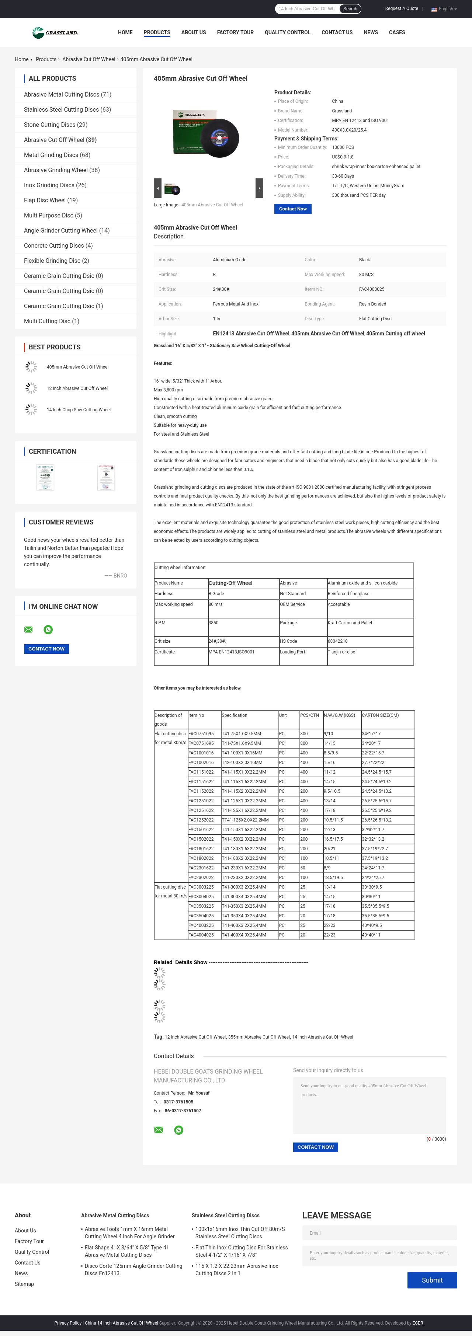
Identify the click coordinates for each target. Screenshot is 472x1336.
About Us (193, 32)
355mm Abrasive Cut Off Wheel (259, 1037)
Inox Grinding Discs (49, 185)
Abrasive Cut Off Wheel (88, 59)
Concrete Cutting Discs (54, 245)
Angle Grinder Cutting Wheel (61, 230)
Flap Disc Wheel (45, 200)
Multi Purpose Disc (48, 215)
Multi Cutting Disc (47, 321)
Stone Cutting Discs (50, 124)
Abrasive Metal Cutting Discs (61, 94)
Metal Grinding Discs (51, 154)
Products (157, 32)
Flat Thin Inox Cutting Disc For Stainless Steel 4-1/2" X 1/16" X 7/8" (241, 1251)
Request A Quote (401, 8)
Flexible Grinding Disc (52, 260)
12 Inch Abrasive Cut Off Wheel (77, 388)
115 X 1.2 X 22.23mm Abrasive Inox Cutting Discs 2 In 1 (236, 1269)
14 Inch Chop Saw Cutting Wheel (79, 409)
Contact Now (293, 209)
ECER (418, 1323)
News (371, 32)
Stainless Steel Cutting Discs (61, 109)
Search (350, 8)
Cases (397, 32)
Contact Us (337, 32)
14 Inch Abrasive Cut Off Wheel (322, 1037)
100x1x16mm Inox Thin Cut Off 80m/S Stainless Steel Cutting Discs (240, 1232)
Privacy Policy (67, 1323)
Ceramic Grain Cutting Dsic (59, 275)
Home (125, 32)
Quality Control (287, 32)
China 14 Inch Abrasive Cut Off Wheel (121, 1323)
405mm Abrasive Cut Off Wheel (77, 367)
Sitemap (24, 1284)
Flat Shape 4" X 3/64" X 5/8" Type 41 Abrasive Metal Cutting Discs (127, 1251)
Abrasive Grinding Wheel (56, 170)
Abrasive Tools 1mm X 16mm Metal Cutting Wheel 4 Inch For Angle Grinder (130, 1232)
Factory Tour (235, 32)
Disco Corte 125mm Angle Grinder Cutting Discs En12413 (134, 1269)
